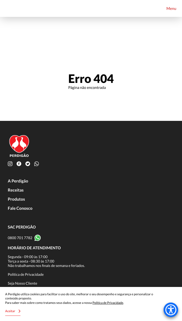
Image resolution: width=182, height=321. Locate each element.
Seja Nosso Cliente (22, 283)
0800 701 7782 (20, 237)
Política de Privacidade (26, 274)
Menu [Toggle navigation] (171, 8)
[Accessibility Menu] (171, 310)
